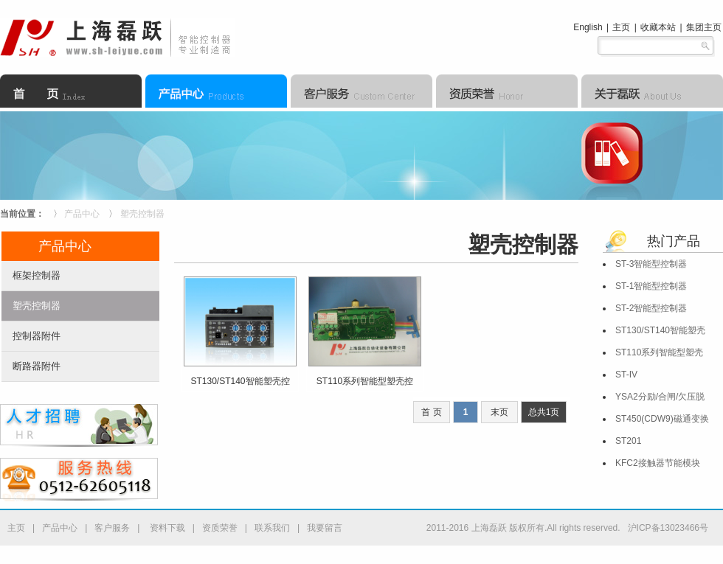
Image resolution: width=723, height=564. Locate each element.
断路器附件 (36, 366)
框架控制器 (36, 275)
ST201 (628, 441)
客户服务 (112, 528)
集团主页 (704, 27)
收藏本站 (658, 27)
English (587, 27)
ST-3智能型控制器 (651, 264)
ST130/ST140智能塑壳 (660, 330)
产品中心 (82, 214)
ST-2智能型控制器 (651, 308)
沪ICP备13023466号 (668, 528)
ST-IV (626, 374)
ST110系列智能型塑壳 (659, 352)
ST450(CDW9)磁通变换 (662, 419)
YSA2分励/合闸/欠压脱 (660, 396)
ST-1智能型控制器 (651, 286)
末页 (499, 412)
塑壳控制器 (142, 214)
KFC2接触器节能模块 (657, 463)
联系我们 (272, 528)
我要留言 (324, 528)
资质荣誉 (220, 528)
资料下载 (165, 528)
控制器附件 (36, 335)
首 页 (431, 412)
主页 (621, 27)
